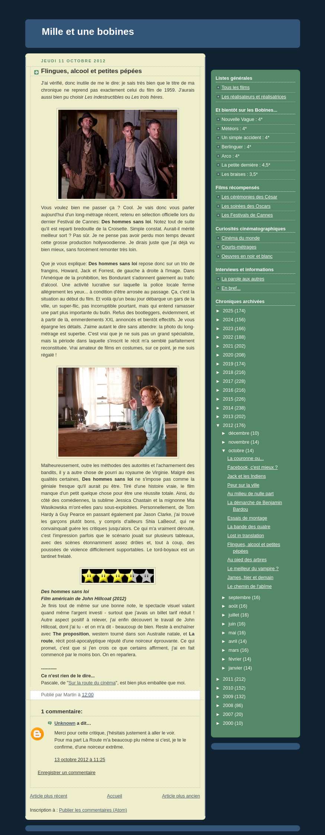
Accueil (114, 796)
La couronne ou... (245, 458)
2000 (229, 723)
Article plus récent (48, 796)
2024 (229, 319)
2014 (229, 408)
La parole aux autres (243, 279)
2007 (229, 714)
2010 (229, 688)
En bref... (231, 288)
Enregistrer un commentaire (67, 772)
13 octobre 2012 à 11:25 (80, 759)
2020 (229, 355)
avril (233, 641)
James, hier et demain (250, 577)
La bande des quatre (248, 526)
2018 (229, 372)
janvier (236, 668)
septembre (240, 597)
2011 (229, 679)
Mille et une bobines (88, 31)
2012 (229, 425)
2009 (229, 696)
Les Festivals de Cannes (247, 215)
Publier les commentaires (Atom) (93, 810)
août (233, 606)
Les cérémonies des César (249, 197)
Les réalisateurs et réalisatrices (254, 96)
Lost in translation (245, 535)
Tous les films (236, 87)
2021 (229, 346)
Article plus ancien (181, 796)
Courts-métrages (239, 247)
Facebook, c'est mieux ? (252, 467)
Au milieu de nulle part (250, 493)
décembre (239, 433)
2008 (229, 705)
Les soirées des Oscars (246, 206)
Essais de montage (247, 518)
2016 (229, 390)
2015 (229, 399)
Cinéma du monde (241, 238)
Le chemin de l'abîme (249, 586)
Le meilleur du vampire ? (253, 568)
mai (232, 632)
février (235, 659)
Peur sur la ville (243, 485)
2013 (229, 416)
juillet (234, 615)
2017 (229, 381)
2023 (229, 328)
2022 (229, 337)
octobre (237, 450)
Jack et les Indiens (246, 476)
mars (234, 650)
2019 (229, 363)
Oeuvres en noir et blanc (247, 256)
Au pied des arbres (247, 559)
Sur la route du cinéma (92, 683)
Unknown (65, 723)
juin (232, 624)
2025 (229, 310)
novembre (239, 442)
